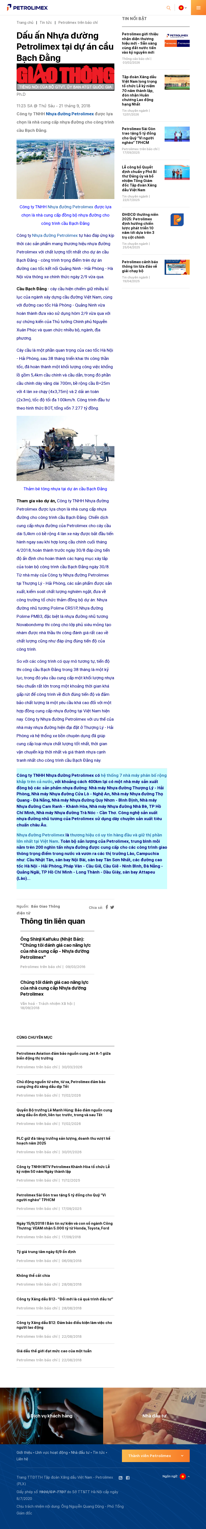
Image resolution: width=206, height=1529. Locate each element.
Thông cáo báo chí (136, 59)
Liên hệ (22, 1459)
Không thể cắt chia (33, 1276)
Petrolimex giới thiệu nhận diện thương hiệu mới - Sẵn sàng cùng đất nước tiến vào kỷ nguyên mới (140, 43)
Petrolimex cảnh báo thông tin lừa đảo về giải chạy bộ (140, 266)
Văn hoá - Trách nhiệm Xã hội (46, 1004)
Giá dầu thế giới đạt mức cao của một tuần (54, 1351)
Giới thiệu (24, 1453)
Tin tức (46, 22)
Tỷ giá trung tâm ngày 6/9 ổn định (46, 1252)
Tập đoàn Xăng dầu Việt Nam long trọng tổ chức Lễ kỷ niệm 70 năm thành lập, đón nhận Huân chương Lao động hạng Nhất (139, 90)
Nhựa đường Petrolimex (70, 113)
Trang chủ (25, 22)
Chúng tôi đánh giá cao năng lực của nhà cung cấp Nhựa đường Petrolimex (54, 988)
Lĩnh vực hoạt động (51, 1453)
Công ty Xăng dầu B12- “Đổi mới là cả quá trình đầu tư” (65, 1299)
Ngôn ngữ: (170, 1476)
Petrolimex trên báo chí (78, 22)
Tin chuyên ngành (135, 111)
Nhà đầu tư (80, 1453)
